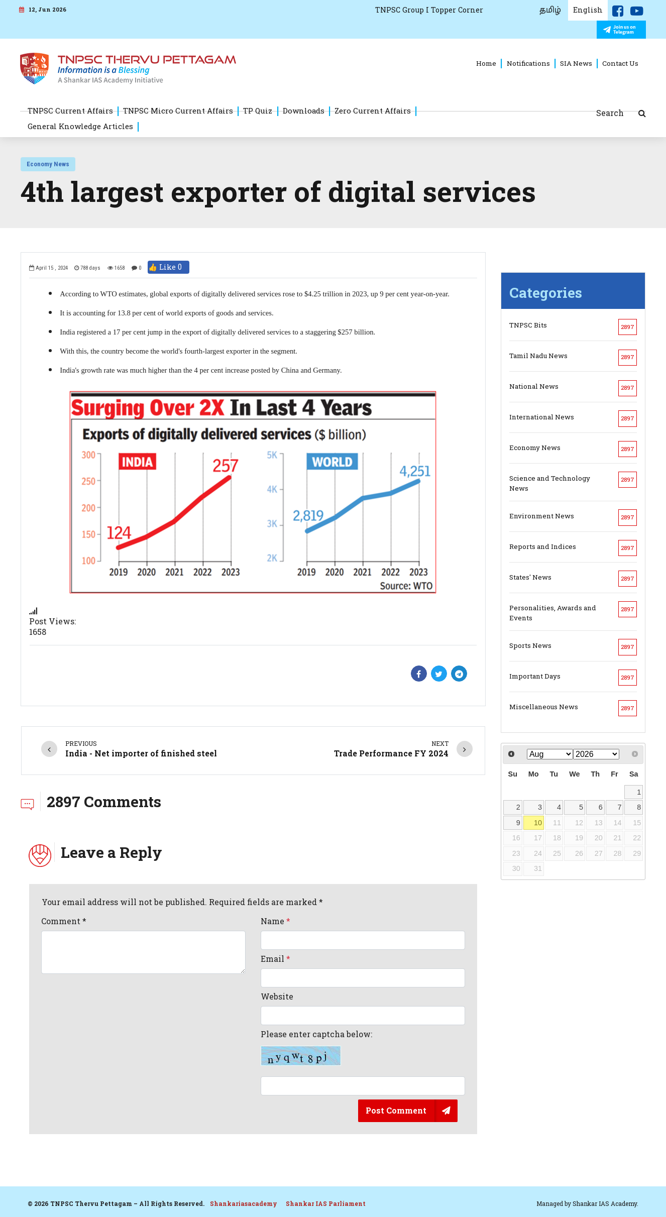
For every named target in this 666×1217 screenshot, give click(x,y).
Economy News (48, 164)
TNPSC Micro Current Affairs (178, 110)
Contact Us (620, 63)
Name (275, 921)
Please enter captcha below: (316, 1047)
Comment (63, 921)
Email (275, 959)
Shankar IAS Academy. (605, 1203)
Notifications (528, 63)
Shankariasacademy (243, 1203)
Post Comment (396, 1110)
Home (486, 63)
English (588, 10)
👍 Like (168, 267)
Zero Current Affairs (373, 110)
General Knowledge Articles (80, 126)
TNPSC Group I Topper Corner (429, 10)
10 (538, 823)
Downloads (303, 110)
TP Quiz (257, 110)
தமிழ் (550, 10)
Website (277, 996)
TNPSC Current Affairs (70, 110)
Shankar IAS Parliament (326, 1203)
